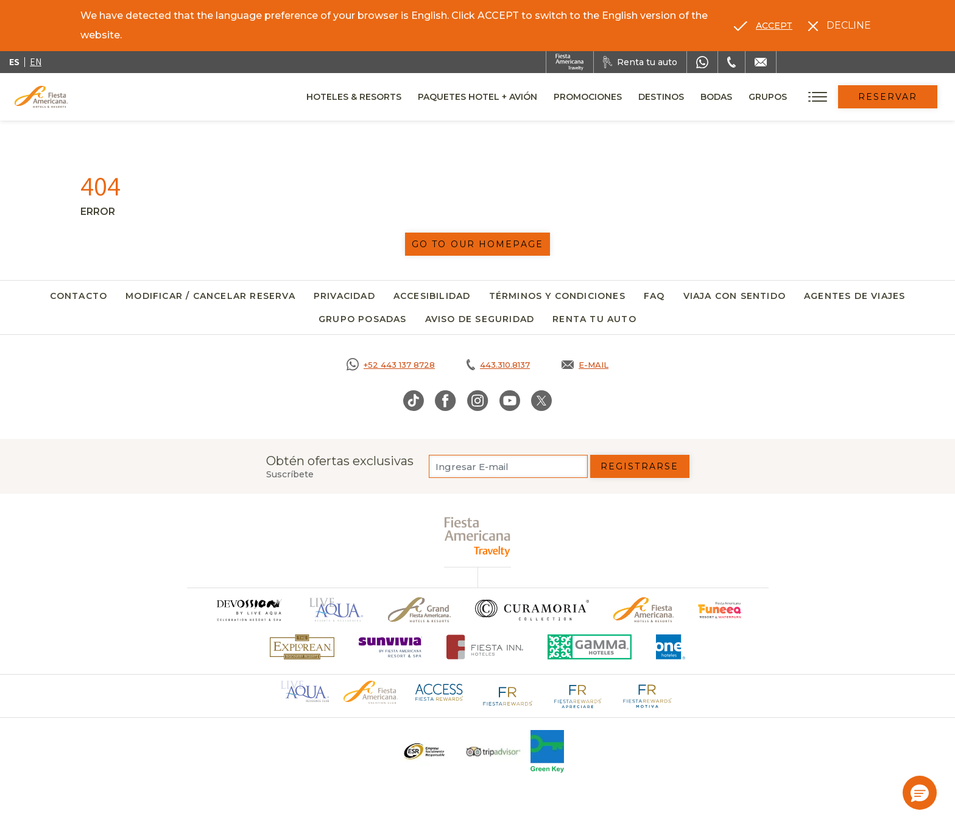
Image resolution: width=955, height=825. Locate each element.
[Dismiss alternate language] (840, 25)
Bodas (716, 96)
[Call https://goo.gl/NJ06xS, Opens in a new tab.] (391, 365)
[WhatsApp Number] (702, 62)
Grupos (768, 96)
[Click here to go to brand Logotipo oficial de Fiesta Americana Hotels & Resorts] (643, 609)
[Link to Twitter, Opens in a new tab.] (541, 400)
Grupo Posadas (363, 319)
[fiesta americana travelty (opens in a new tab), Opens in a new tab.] (478, 536)
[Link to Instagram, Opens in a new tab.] (477, 400)
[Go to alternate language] (763, 25)
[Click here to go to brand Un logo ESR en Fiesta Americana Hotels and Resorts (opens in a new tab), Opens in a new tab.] (423, 751)
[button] (920, 793)
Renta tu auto (594, 319)
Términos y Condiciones (557, 295)
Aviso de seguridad (480, 319)
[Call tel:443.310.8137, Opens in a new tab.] (498, 365)
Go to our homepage (477, 244)
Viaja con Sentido (734, 295)
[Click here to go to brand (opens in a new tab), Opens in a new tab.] (720, 609)
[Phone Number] (731, 62)
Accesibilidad (432, 295)
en (35, 62)
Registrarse (639, 466)
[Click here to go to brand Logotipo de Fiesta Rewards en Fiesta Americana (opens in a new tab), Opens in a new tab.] (508, 695)
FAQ (654, 295)
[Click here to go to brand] (248, 609)
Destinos (661, 96)
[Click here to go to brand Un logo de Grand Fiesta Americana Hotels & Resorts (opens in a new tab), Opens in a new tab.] (419, 609)
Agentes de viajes (854, 295)
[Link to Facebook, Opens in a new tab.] (445, 400)
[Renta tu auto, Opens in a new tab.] (640, 62)
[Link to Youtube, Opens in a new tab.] (509, 400)
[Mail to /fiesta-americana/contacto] (760, 62)
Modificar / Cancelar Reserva (210, 295)
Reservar (888, 96)
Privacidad (344, 295)
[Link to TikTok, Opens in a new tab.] (413, 400)
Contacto (79, 295)
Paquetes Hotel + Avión (477, 101)
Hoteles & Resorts (353, 96)
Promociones (588, 96)
